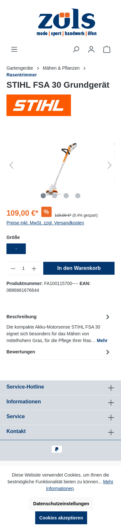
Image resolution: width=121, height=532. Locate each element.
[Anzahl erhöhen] (34, 268)
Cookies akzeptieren (61, 517)
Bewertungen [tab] (58, 351)
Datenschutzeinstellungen (61, 503)
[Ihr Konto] (91, 49)
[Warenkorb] (107, 49)
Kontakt (16, 431)
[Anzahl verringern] (13, 268)
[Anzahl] (23, 268)
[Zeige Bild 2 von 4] (54, 195)
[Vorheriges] (11, 165)
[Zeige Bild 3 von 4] (66, 195)
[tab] (58, 328)
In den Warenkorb (79, 268)
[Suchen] (76, 49)
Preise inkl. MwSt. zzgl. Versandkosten (45, 222)
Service (15, 416)
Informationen (23, 401)
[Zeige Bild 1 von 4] (42, 195)
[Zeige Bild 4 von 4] (77, 195)
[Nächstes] (110, 165)
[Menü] (14, 49)
